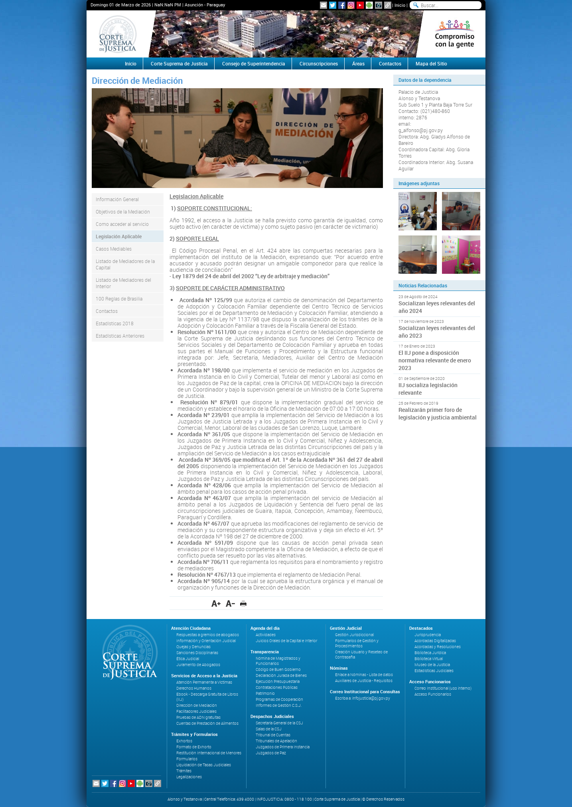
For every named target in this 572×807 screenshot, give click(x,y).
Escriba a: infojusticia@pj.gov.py (362, 698)
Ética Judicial (187, 658)
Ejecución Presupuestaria (278, 681)
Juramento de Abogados (198, 664)
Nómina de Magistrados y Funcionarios (278, 661)
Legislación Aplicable (119, 236)
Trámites (183, 770)
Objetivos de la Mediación (123, 211)
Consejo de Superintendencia (253, 63)
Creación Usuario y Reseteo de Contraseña (361, 654)
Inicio (399, 5)
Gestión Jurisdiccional (354, 634)
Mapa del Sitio (431, 63)
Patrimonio (265, 693)
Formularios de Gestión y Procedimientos (357, 643)
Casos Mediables (114, 248)
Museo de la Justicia (432, 664)
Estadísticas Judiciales (434, 670)
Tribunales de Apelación (276, 741)
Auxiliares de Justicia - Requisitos (364, 680)
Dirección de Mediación (196, 705)
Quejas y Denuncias (193, 646)
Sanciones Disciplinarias (197, 652)
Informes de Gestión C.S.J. (279, 705)
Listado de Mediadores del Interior (123, 283)
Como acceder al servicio (122, 224)
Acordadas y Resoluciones (437, 646)
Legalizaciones (189, 776)
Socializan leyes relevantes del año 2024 (436, 306)
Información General (117, 199)
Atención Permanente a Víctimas (204, 682)
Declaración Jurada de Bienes (281, 675)
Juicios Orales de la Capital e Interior (286, 640)
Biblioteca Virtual (428, 658)
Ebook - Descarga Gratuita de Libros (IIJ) (207, 697)
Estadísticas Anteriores (120, 335)
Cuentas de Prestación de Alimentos (207, 723)
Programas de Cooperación (279, 699)
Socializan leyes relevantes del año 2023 (436, 331)
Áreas (358, 63)
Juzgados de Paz (271, 753)
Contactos (390, 63)
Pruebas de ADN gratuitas (198, 717)
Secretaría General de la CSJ (279, 723)
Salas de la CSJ (269, 729)
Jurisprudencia (427, 634)
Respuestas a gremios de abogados (207, 634)
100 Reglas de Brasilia (119, 298)
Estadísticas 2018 (115, 323)
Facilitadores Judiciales (196, 711)
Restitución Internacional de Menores (208, 753)
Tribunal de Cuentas (273, 735)
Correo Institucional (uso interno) (442, 688)
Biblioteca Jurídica (430, 652)
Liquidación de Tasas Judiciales (203, 764)
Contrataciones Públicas (277, 687)
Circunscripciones (319, 63)
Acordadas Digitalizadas (435, 640)
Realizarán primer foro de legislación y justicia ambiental (437, 413)
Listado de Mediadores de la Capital (125, 264)
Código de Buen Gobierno (278, 669)
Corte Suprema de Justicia (179, 63)
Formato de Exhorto (193, 747)
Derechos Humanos (193, 688)
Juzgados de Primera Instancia (283, 747)
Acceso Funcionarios (432, 694)
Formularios (186, 759)
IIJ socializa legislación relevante (428, 388)
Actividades (266, 634)
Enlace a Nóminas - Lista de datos (364, 674)
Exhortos (184, 741)
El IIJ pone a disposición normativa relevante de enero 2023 (434, 360)
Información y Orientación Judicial (206, 640)
